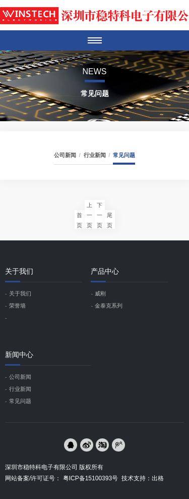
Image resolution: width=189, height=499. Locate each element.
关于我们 (20, 293)
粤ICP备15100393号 (89, 478)
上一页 (89, 206)
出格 (158, 478)
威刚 (100, 293)
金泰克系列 (108, 306)
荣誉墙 (17, 306)
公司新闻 (65, 155)
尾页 (109, 216)
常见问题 (124, 155)
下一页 (99, 206)
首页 (79, 216)
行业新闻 (95, 155)
